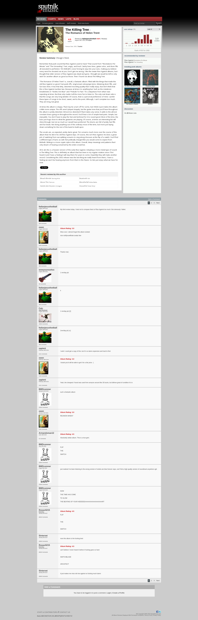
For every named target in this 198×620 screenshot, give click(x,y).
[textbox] (144, 23)
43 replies (89, 40)
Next (157, 203)
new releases (60, 23)
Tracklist (80, 46)
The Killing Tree (78, 29)
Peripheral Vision (150, 86)
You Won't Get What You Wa (132, 86)
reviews (41, 19)
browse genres (47, 23)
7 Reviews (104, 38)
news (61, 19)
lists (68, 19)
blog (76, 19)
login (38, 23)
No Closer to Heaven (132, 104)
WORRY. (150, 104)
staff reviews (71, 23)
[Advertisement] (142, 155)
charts (52, 19)
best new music (83, 23)
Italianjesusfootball (89, 39)
